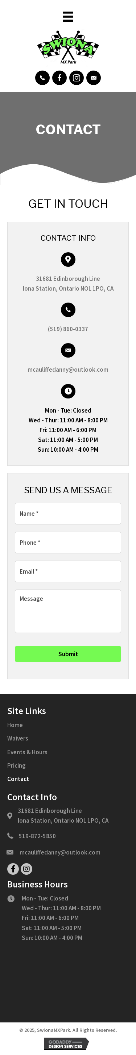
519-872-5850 (37, 836)
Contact (18, 779)
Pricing (16, 765)
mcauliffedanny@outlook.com (68, 370)
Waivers (17, 738)
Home (15, 725)
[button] (42, 78)
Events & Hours (27, 752)
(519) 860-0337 (68, 329)
